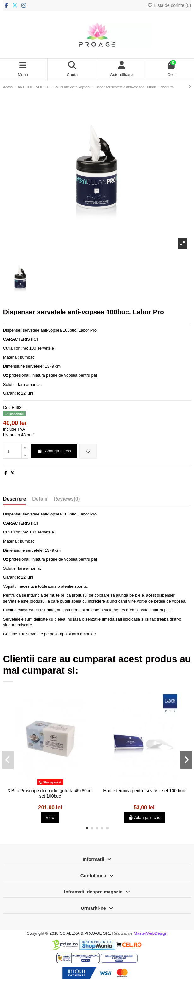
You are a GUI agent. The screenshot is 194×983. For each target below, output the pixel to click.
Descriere (14, 499)
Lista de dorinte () (169, 5)
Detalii (39, 499)
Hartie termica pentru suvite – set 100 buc (144, 790)
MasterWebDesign (151, 933)
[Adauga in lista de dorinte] (88, 451)
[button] (87, 828)
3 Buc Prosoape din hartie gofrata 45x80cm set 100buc (50, 793)
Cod (7, 407)
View (50, 817)
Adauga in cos (54, 451)
